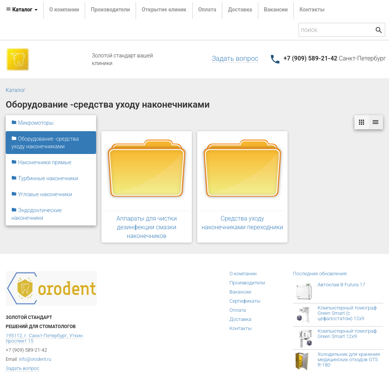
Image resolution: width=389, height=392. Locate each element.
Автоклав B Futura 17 (341, 284)
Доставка (240, 9)
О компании (64, 9)
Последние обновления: (320, 273)
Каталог (15, 90)
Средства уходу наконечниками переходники (242, 223)
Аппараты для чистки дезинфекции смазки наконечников (147, 227)
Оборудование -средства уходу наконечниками (45, 142)
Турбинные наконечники (44, 178)
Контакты (311, 9)
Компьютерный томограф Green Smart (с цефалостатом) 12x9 (347, 313)
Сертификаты (245, 301)
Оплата (207, 9)
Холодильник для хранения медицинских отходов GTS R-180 (349, 359)
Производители (110, 9)
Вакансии (276, 9)
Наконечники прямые (41, 162)
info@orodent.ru (35, 359)
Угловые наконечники (41, 194)
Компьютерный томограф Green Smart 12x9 (347, 333)
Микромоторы (32, 123)
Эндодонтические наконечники (36, 214)
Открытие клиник (164, 9)
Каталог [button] (22, 9)
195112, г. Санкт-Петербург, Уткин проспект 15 (44, 338)
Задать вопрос (235, 58)
